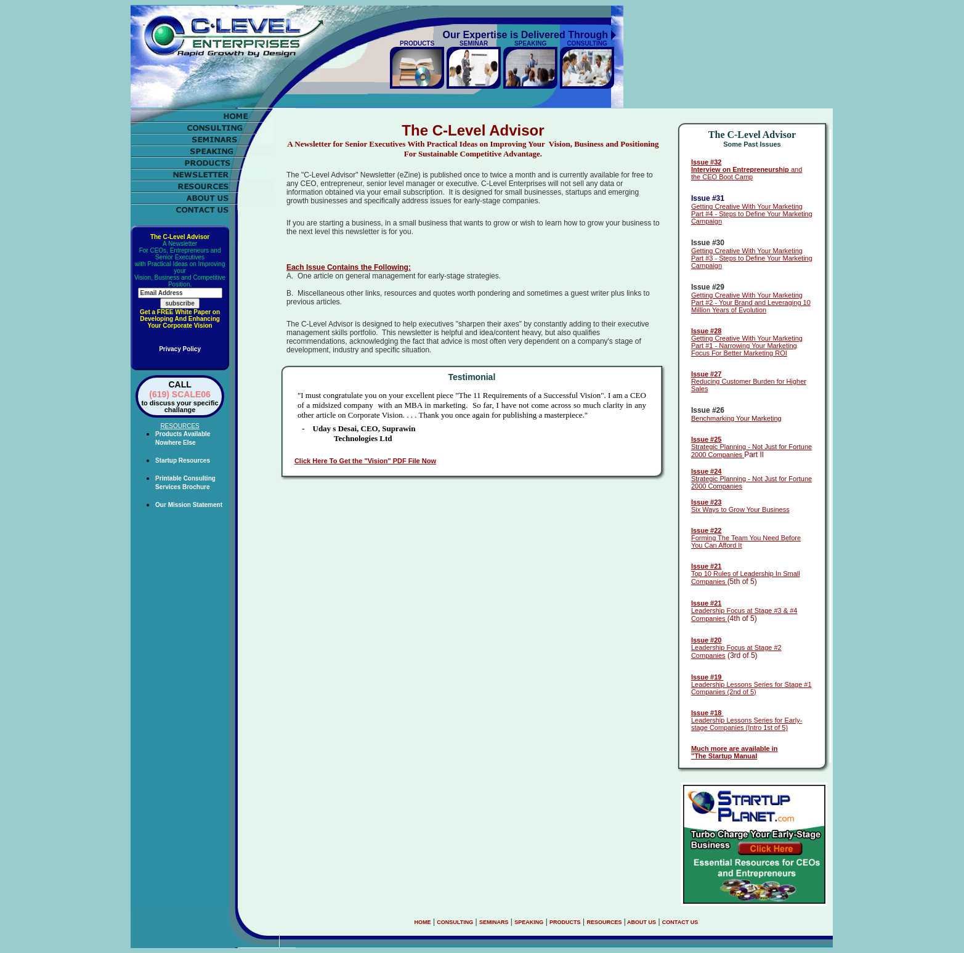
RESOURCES (604, 922)
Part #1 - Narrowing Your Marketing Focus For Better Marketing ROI (744, 349)
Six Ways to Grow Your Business (740, 509)
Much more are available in (734, 748)
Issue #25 (706, 439)
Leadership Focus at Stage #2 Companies (736, 647)
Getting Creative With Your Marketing (747, 206)
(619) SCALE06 (180, 394)
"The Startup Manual (724, 756)
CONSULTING (455, 922)
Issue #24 (706, 471)
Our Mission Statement (188, 504)
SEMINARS (494, 922)
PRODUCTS (565, 922)
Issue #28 (706, 331)
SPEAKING (528, 922)
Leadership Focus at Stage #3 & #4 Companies (744, 610)
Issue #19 (707, 677)
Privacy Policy (180, 349)
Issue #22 (706, 530)
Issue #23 (706, 502)
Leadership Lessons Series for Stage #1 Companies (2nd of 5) (751, 688)
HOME (423, 922)
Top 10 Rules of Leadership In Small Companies (745, 573)
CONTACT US (680, 922)
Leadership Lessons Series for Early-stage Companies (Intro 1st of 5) (746, 720)
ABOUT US (641, 922)
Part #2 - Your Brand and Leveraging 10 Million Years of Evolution (751, 306)
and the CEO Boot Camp (746, 169)
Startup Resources (182, 460)
